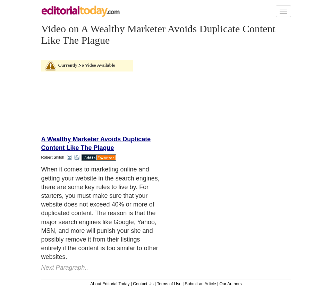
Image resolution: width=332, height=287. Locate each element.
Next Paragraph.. (64, 267)
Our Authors (231, 283)
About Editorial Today (109, 283)
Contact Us (143, 283)
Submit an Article (200, 283)
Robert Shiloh (53, 157)
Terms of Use (169, 283)
